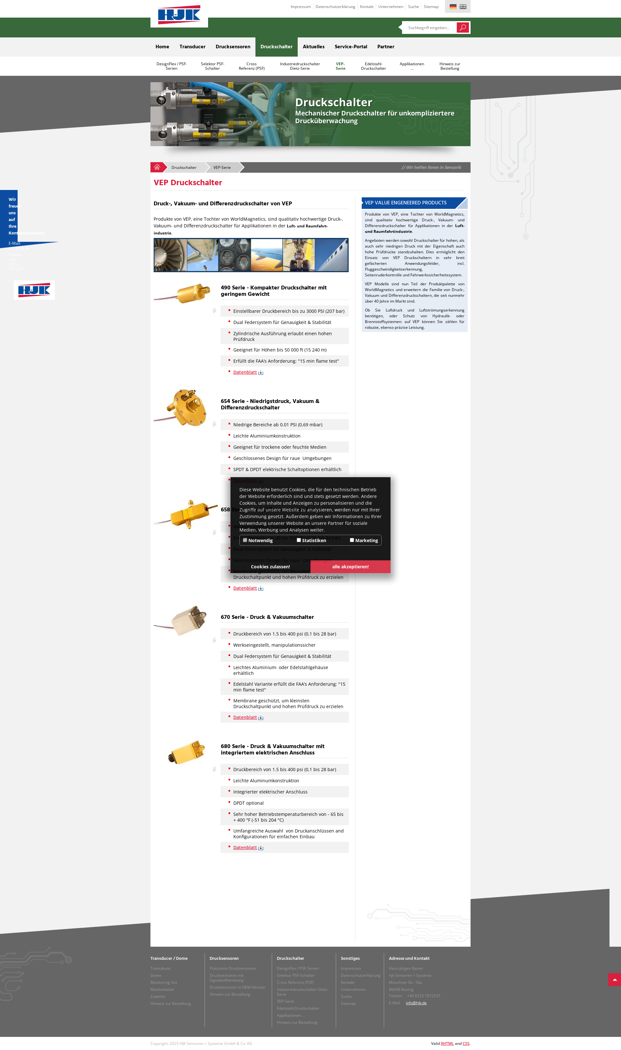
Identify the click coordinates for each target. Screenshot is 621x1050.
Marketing (364, 540)
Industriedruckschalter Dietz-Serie (300, 66)
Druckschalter (277, 47)
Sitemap (431, 6)
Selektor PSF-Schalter (212, 66)
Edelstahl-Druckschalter (373, 66)
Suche (413, 6)
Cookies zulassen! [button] (270, 567)
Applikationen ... (412, 66)
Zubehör (157, 996)
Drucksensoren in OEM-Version (237, 987)
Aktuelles (314, 47)
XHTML (447, 1043)
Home (162, 47)
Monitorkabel (162, 989)
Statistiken (311, 540)
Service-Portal (351, 47)
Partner (385, 47)
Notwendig (258, 540)
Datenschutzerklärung (335, 6)
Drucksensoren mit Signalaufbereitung (227, 978)
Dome (155, 975)
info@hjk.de (416, 1003)
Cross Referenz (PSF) (252, 66)
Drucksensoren (233, 47)
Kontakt (367, 6)
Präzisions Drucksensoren (233, 968)
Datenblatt (245, 372)
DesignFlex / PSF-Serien (172, 66)
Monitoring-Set (163, 982)
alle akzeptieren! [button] (350, 567)
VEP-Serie (340, 66)
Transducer (193, 47)
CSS (466, 1043)
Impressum (301, 6)
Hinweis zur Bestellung (450, 66)
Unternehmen (390, 6)
